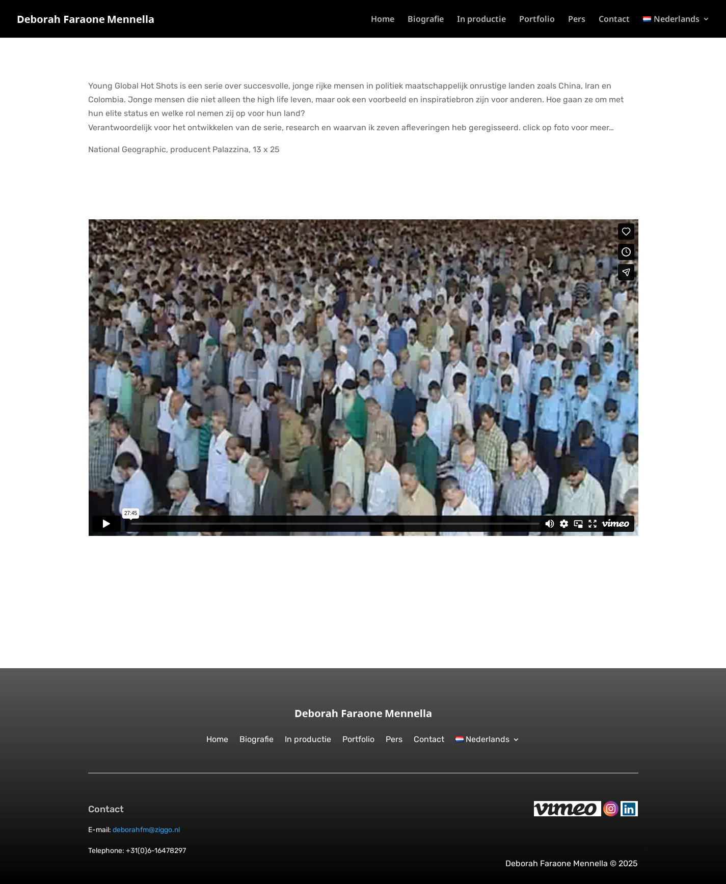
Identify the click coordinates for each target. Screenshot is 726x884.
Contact (614, 19)
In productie (481, 19)
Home (382, 19)
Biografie (426, 19)
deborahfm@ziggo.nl (146, 829)
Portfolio (537, 19)
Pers (576, 19)
